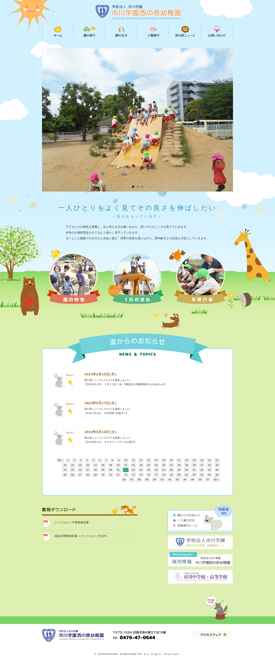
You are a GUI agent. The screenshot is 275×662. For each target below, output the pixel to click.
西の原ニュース (185, 32)
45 (72, 470)
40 (194, 465)
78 (164, 475)
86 (124, 479)
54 (141, 470)
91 (162, 479)
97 (207, 479)
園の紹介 (89, 32)
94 (185, 479)
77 (156, 475)
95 (192, 479)
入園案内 (153, 32)
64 (217, 470)
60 (186, 470)
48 (95, 470)
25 (80, 465)
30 (118, 465)
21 (209, 460)
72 (118, 475)
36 (164, 465)
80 (179, 475)
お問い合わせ (217, 32)
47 (88, 470)
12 (141, 460)
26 (88, 465)
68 (88, 475)
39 (186, 465)
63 (209, 470)
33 (141, 465)
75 (141, 475)
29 (110, 465)
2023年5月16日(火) (100, 432)
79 (171, 475)
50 (110, 470)
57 (164, 470)
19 (194, 460)
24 (72, 465)
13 (148, 460)
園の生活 (121, 32)
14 (156, 460)
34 (148, 465)
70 (103, 475)
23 (65, 465)
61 (194, 470)
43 (217, 465)
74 (133, 475)
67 (80, 475)
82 (194, 475)
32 (133, 465)
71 (110, 475)
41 (202, 465)
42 (209, 465)
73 (126, 475)
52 (126, 470)
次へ (216, 479)
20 (202, 460)
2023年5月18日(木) (100, 374)
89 (147, 479)
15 (164, 460)
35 (156, 465)
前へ (60, 460)
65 (65, 475)
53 (133, 470)
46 (80, 470)
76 (148, 475)
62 (202, 470)
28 (103, 465)
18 (186, 460)
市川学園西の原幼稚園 (58, 32)
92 (169, 479)
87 (131, 479)
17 (179, 460)
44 (65, 470)
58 (171, 470)
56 (156, 470)
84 (209, 475)
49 (103, 470)
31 (126, 465)
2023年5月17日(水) (100, 403)
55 (148, 470)
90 (154, 479)
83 (202, 475)
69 (95, 475)
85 (217, 475)
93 (177, 479)
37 (171, 465)
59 (179, 470)
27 (95, 465)
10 (126, 460)
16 (171, 460)
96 (200, 479)
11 (133, 460)
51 (118, 470)
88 (139, 479)
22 (217, 460)
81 (186, 475)
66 (72, 475)
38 (179, 465)
